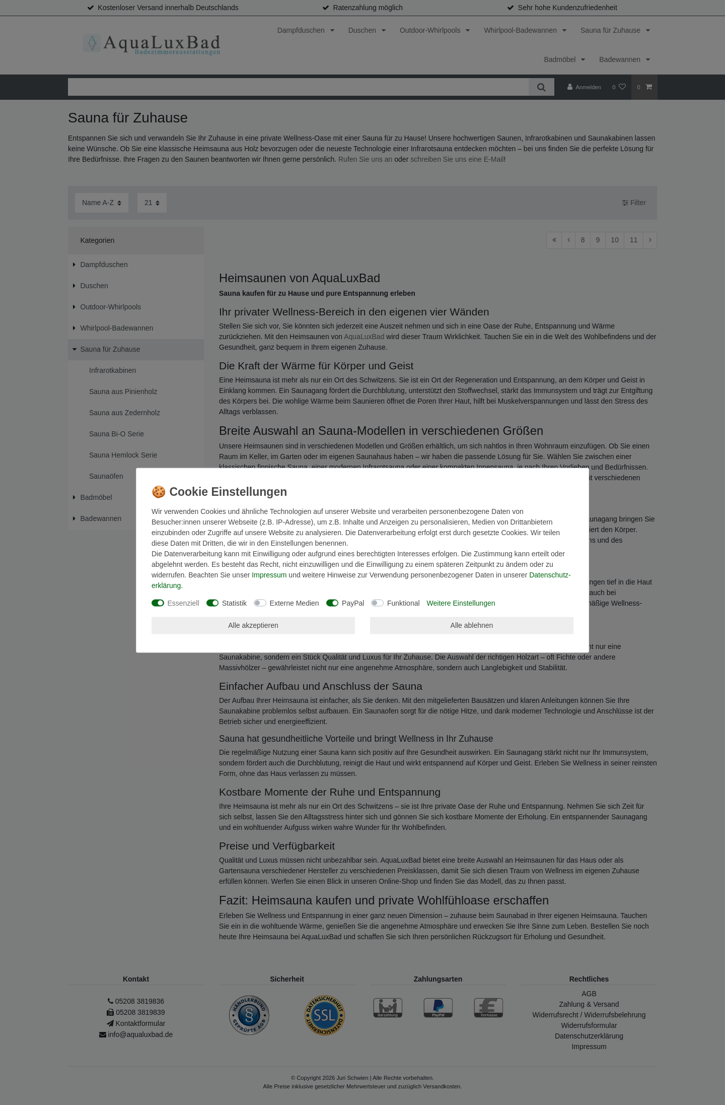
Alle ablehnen (472, 625)
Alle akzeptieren (253, 625)
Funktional (403, 603)
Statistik (234, 603)
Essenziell (183, 603)
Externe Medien (294, 603)
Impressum (269, 574)
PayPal (353, 603)
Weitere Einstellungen (461, 603)
